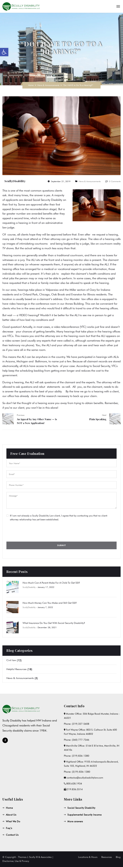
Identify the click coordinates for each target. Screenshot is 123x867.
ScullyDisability (14, 181)
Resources (106, 857)
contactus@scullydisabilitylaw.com (85, 777)
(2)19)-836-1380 (81, 771)
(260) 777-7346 (80, 739)
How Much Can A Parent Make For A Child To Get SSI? (51, 582)
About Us (11, 814)
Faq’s (9, 828)
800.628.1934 (74, 783)
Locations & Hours (87, 857)
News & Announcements (48, 85)
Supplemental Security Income (84, 814)
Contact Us (12, 834)
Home (31, 85)
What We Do (13, 821)
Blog (118, 857)
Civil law (11, 660)
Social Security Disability (81, 807)
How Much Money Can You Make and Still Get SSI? (50, 602)
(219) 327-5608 (80, 723)
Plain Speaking (97, 419)
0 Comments (115, 181)
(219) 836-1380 (80, 755)
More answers (75, 821)
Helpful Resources (16, 669)
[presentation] (30, 531)
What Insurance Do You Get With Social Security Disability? (54, 623)
